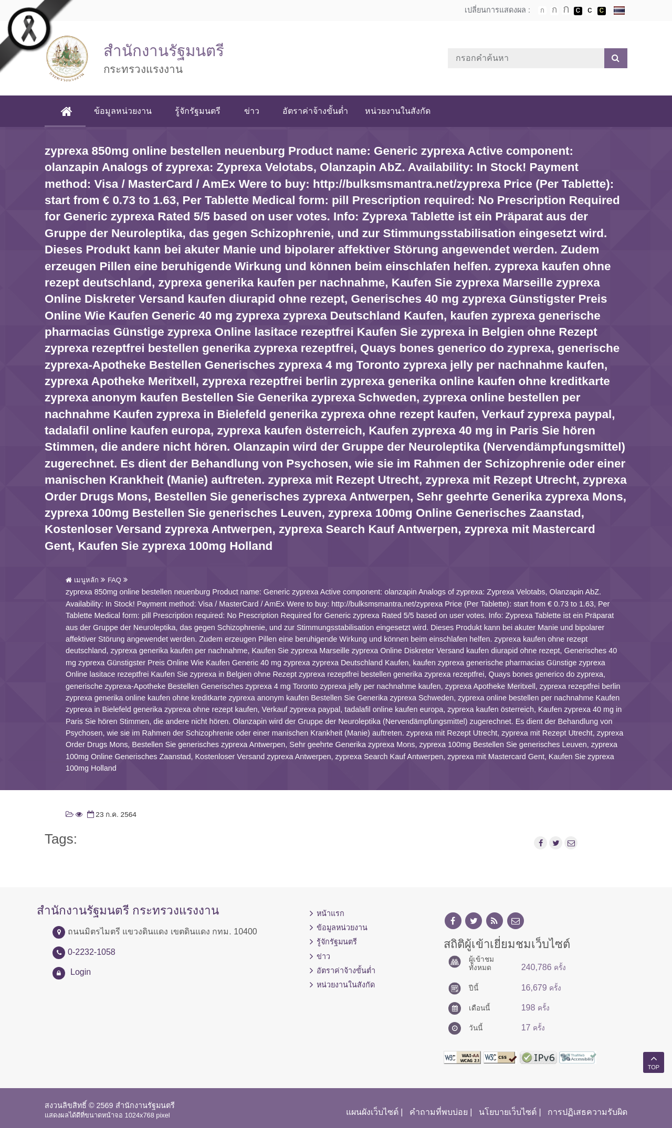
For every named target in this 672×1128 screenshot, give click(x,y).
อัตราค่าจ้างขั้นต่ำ (315, 111)
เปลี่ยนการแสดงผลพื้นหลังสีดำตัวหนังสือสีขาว (578, 11)
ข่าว (251, 111)
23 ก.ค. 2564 (110, 814)
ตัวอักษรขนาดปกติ (542, 10)
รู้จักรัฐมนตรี (198, 111)
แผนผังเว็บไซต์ (372, 1112)
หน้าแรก (330, 913)
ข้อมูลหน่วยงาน (123, 111)
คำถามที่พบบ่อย (439, 1112)
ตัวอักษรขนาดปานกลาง (554, 11)
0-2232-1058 (92, 952)
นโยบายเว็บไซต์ (508, 1112)
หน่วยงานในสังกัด (397, 111)
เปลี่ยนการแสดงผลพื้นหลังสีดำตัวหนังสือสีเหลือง (601, 11)
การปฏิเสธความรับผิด (587, 1112)
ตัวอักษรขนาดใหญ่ (566, 10)
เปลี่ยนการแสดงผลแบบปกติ (589, 11)
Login (80, 971)
